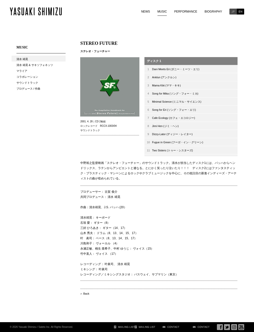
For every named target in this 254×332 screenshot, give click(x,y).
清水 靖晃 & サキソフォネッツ (34, 64)
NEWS (145, 11)
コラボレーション (27, 76)
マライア (21, 70)
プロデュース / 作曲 (28, 88)
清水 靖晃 (22, 59)
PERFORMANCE (185, 11)
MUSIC (162, 11)
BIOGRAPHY (213, 11)
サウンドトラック (27, 82)
